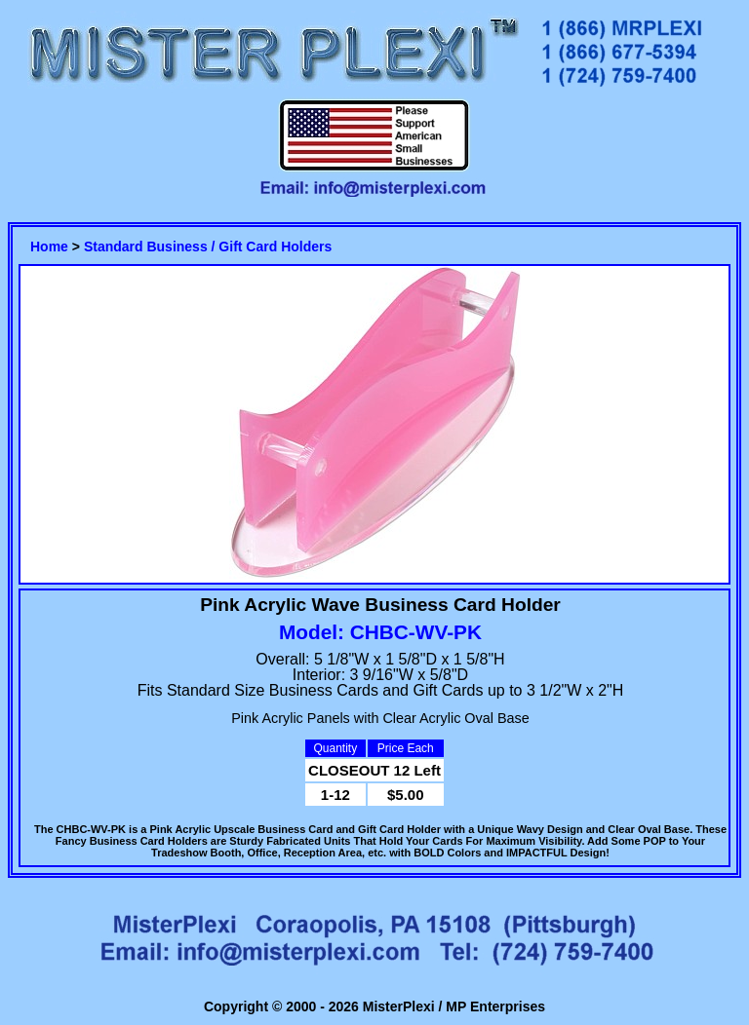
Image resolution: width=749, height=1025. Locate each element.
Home (49, 246)
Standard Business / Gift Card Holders (208, 246)
